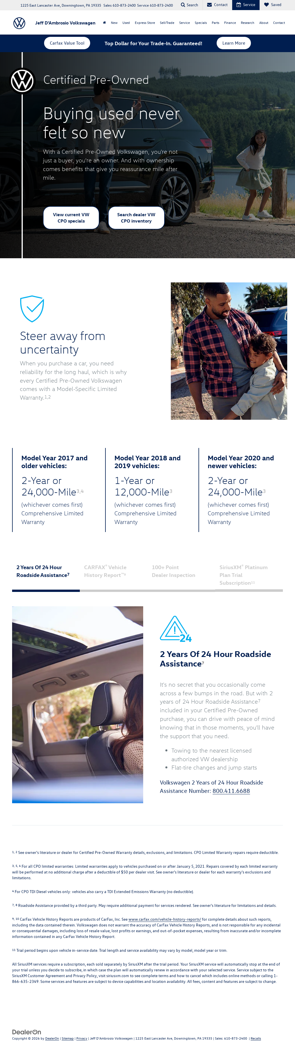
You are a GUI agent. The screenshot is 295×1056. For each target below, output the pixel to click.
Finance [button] (230, 22)
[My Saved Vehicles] (273, 5)
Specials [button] (201, 22)
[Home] (104, 22)
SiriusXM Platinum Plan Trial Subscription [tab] (244, 574)
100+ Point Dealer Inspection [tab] (181, 575)
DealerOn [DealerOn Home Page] (52, 1038)
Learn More (233, 43)
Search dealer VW (136, 218)
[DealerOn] (26, 1031)
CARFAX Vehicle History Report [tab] (113, 575)
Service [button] (184, 22)
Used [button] (126, 22)
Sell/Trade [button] (167, 22)
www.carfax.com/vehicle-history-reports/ (164, 919)
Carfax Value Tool (67, 43)
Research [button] (247, 22)
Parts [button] (215, 22)
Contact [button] (279, 22)
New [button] (114, 22)
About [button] (263, 22)
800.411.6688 (231, 791)
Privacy (81, 1038)
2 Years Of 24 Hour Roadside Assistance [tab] (45, 575)
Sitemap (68, 1038)
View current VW (71, 218)
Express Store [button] (145, 22)
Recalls (256, 1038)
